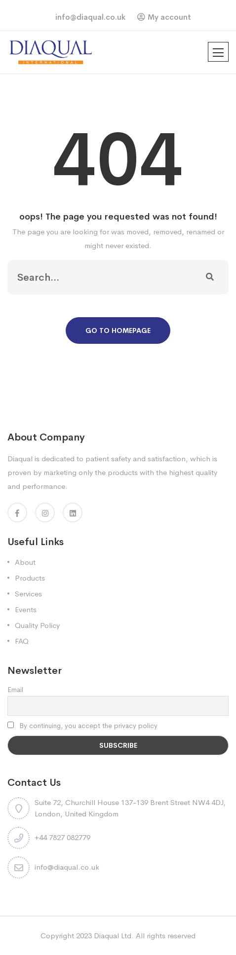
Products (30, 578)
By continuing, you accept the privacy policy (82, 725)
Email (15, 689)
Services (28, 593)
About (25, 562)
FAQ (22, 641)
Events (26, 609)
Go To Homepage (118, 330)
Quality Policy (37, 625)
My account (169, 17)
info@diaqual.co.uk (90, 17)
